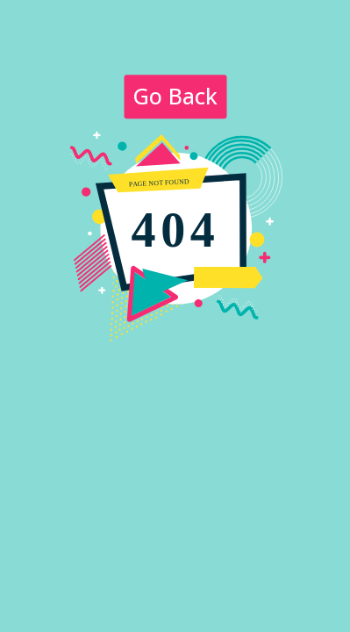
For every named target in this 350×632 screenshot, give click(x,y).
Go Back (175, 96)
